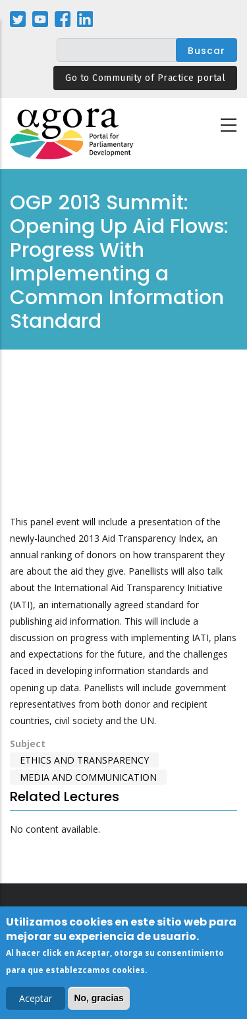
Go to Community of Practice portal (145, 78)
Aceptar (35, 998)
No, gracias (98, 998)
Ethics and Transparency (84, 760)
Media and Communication (88, 777)
